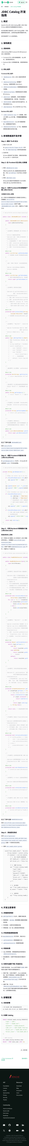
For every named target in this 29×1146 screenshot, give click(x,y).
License (5, 1088)
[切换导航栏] (26, 2)
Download (19, 1086)
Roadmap (5, 1115)
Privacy (5, 1095)
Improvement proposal (9, 1118)
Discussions (19, 1095)
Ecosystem (19, 1090)
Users (17, 1093)
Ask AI (21, 2)
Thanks (5, 1100)
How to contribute (7, 1108)
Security (5, 1097)
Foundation (6, 1086)
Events (4, 1090)
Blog (17, 1088)
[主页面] (2, 6)
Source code (6, 1111)
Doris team (6, 1113)
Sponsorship (6, 1093)
